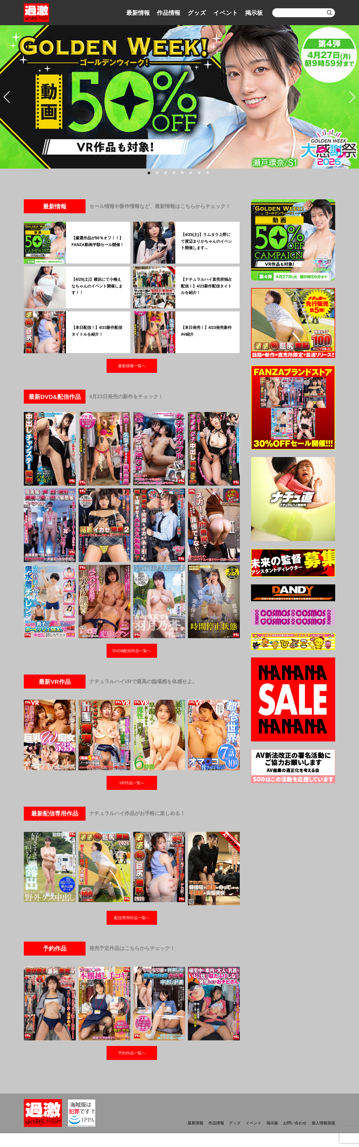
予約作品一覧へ (132, 1053)
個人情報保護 (323, 1123)
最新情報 (138, 13)
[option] (179, 96)
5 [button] (184, 174)
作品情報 (168, 13)
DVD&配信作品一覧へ (132, 651)
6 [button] (192, 174)
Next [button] (352, 97)
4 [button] (175, 174)
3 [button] (167, 174)
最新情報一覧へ (132, 366)
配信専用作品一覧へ (131, 918)
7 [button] (200, 174)
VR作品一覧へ (131, 783)
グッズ (197, 13)
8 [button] (209, 174)
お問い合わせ (295, 1123)
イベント (225, 13)
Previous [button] (7, 97)
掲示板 (254, 13)
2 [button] (158, 174)
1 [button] (150, 174)
